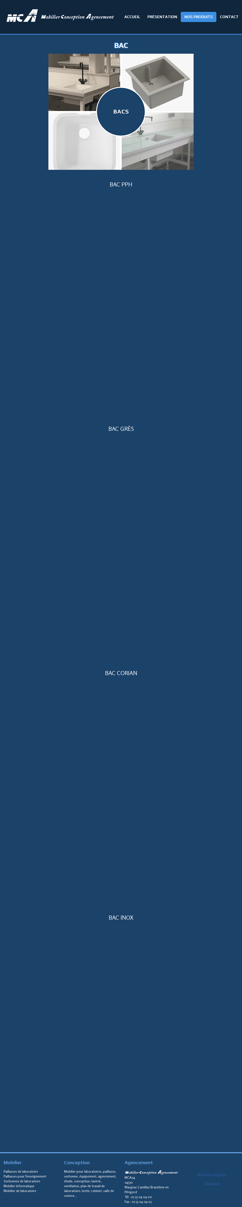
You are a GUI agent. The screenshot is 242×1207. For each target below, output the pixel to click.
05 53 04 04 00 (141, 1197)
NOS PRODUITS (198, 17)
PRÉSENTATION (162, 17)
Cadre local (121, 305)
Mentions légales (212, 1174)
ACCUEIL (132, 17)
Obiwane (212, 1183)
